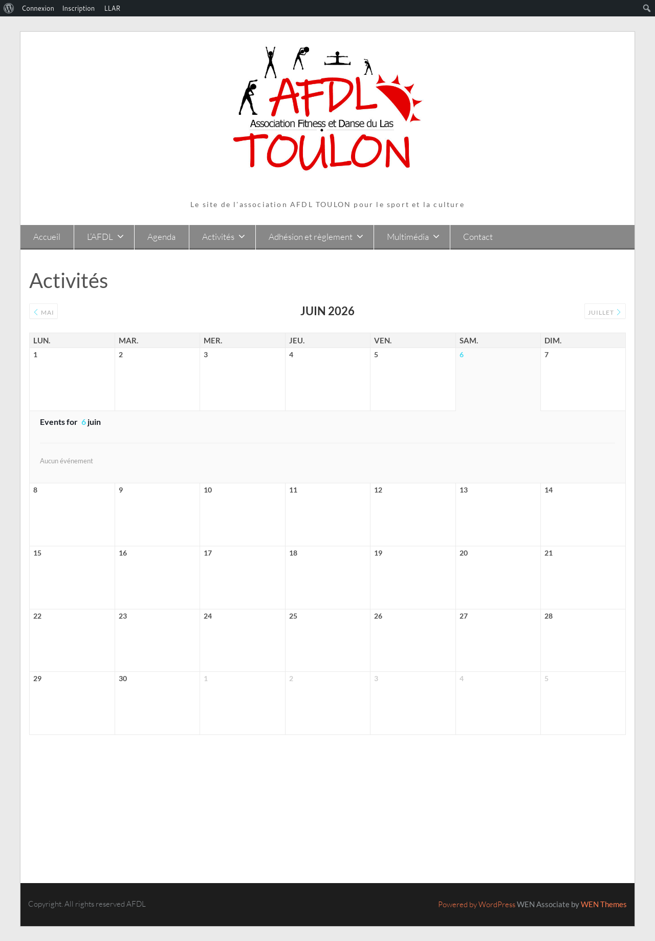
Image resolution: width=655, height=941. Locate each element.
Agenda (161, 236)
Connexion (37, 8)
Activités (218, 236)
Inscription (78, 8)
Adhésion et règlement (311, 236)
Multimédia (408, 236)
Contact (478, 236)
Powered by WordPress (476, 904)
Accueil (46, 236)
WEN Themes (604, 904)
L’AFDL (100, 236)
